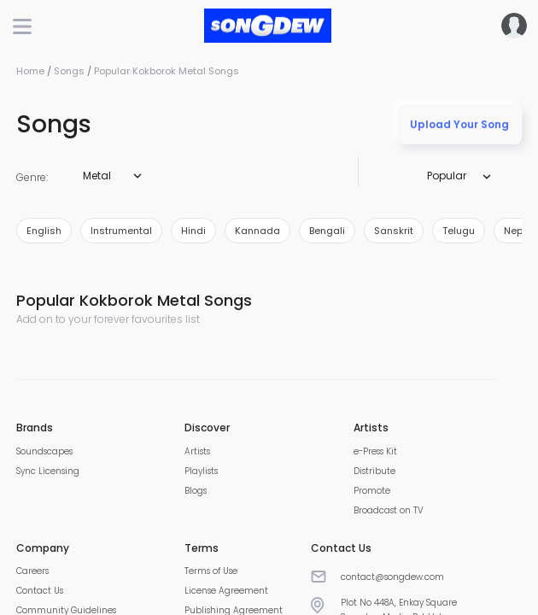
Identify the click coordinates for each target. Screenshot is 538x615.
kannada (257, 230)
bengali (327, 230)
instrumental (121, 230)
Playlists (201, 471)
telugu (458, 230)
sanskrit (393, 230)
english (43, 230)
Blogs (195, 490)
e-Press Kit (375, 451)
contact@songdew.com (392, 577)
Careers (32, 571)
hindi (193, 230)
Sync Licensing (47, 471)
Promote (372, 490)
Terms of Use (210, 571)
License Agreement (226, 590)
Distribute (374, 471)
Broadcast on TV (389, 510)
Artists (197, 451)
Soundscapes (44, 451)
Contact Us (39, 590)
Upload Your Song (459, 124)
